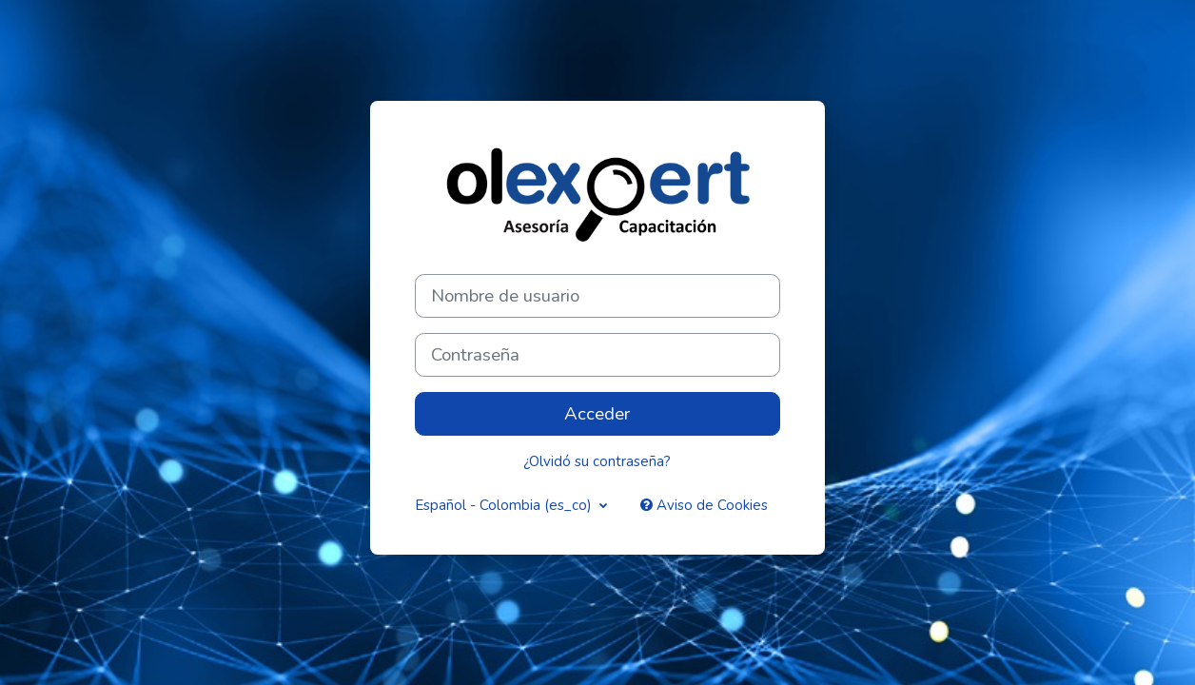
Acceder (597, 413)
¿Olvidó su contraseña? (597, 461)
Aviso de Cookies (704, 505)
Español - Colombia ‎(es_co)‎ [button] (505, 505)
